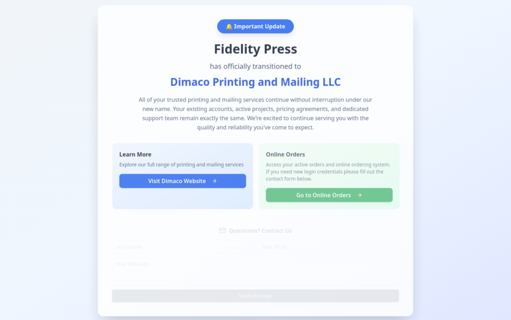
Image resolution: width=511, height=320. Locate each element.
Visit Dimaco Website (182, 182)
